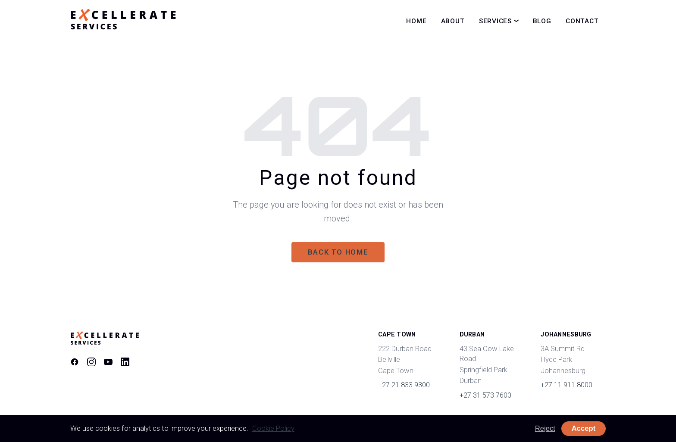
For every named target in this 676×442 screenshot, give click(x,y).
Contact (582, 21)
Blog (542, 21)
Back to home (338, 252)
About (453, 21)
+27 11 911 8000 (566, 385)
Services (495, 21)
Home (416, 21)
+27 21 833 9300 (404, 385)
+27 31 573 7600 (485, 395)
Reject (545, 428)
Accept (583, 428)
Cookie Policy (273, 428)
